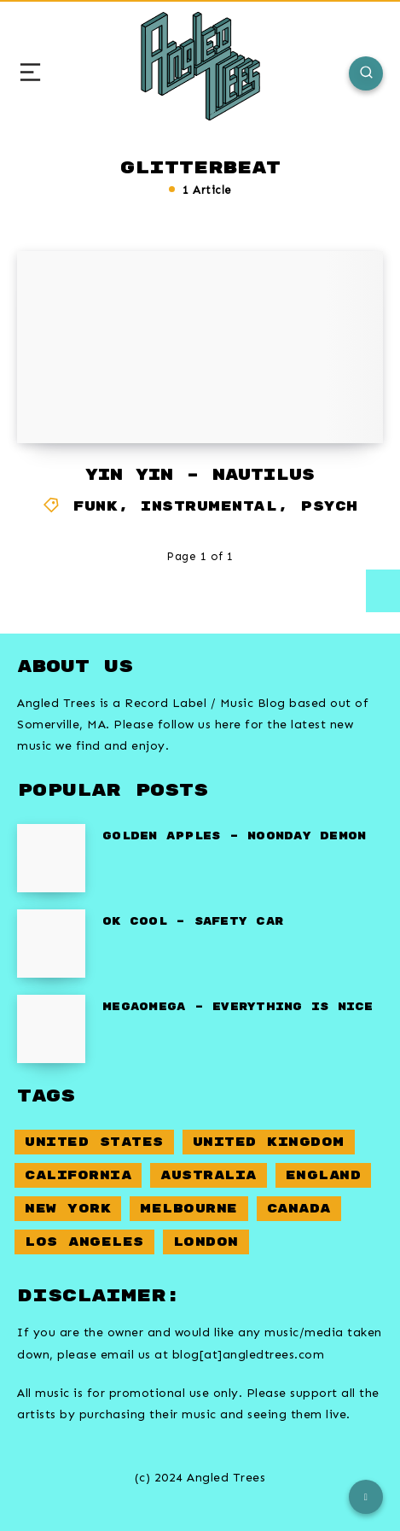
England (324, 1175)
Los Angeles (84, 1242)
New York (68, 1208)
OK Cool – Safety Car (192, 921)
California (78, 1175)
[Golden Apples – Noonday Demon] (51, 858)
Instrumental (209, 507)
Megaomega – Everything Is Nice (238, 1007)
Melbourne (189, 1208)
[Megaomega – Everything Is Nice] (51, 1029)
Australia (208, 1175)
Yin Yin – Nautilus (200, 475)
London (206, 1242)
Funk (95, 507)
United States (94, 1142)
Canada (299, 1208)
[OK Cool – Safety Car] (51, 943)
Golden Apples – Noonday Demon (234, 836)
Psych (329, 507)
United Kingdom (269, 1142)
